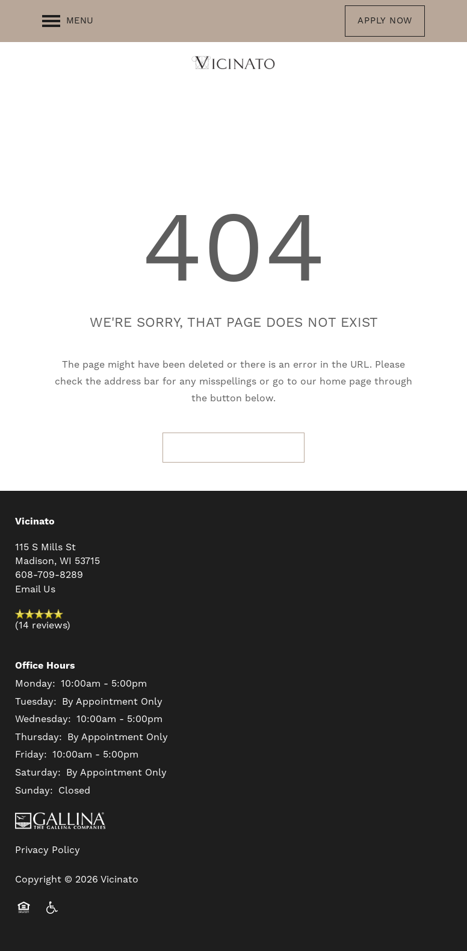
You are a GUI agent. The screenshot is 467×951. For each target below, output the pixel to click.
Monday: (35, 684)
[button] (385, 21)
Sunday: (34, 791)
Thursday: (38, 737)
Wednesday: (43, 719)
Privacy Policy (47, 850)
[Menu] (67, 21)
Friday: (31, 755)
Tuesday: (36, 702)
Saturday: (38, 773)
